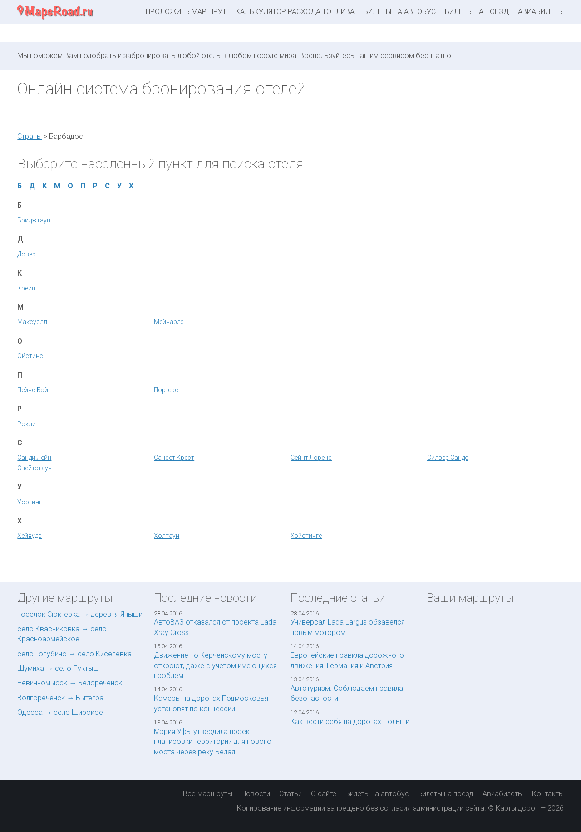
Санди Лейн (34, 457)
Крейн (26, 288)
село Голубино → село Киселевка (74, 654)
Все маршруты (207, 793)
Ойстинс (30, 355)
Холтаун (166, 535)
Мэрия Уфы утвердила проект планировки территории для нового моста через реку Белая (212, 741)
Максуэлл (32, 321)
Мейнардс (169, 321)
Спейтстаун (34, 468)
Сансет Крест (174, 457)
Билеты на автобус (400, 11)
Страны (29, 136)
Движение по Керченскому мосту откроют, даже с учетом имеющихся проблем (215, 665)
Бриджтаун (33, 220)
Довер (26, 254)
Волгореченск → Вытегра (60, 698)
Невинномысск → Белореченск (69, 683)
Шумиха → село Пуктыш (58, 668)
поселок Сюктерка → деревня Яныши (80, 614)
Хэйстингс (306, 535)
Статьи (290, 793)
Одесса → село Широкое (60, 712)
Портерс (166, 390)
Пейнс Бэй (32, 390)
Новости (255, 793)
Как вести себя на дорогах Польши (349, 721)
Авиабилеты (541, 11)
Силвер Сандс (447, 457)
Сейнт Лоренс (311, 457)
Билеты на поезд (477, 11)
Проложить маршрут (186, 11)
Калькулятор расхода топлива (295, 11)
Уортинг (29, 502)
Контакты (548, 793)
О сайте (323, 793)
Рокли (26, 424)
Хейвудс (29, 535)
